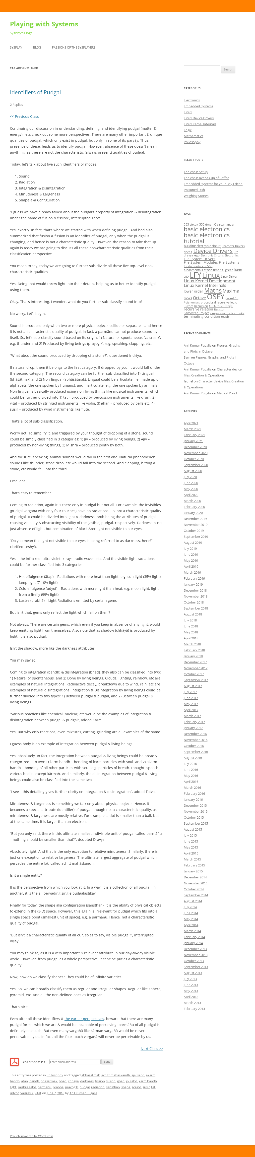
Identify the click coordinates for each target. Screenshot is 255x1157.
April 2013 (191, 996)
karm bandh (148, 1081)
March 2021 (192, 429)
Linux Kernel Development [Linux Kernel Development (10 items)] (209, 281)
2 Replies (16, 104)
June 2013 (191, 984)
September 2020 (196, 465)
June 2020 (191, 483)
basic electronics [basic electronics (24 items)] (207, 229)
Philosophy (55, 1075)
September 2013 (196, 967)
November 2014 (195, 883)
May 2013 (191, 990)
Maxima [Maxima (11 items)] (231, 291)
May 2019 (191, 560)
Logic (187, 130)
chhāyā (73, 1081)
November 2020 (195, 453)
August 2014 (193, 901)
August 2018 (193, 614)
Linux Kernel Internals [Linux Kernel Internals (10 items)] (205, 285)
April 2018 (191, 638)
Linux (188, 112)
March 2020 (192, 500)
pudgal (84, 1087)
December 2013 (195, 949)
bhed (62, 1081)
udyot (14, 1093)
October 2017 (194, 674)
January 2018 (193, 656)
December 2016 (195, 733)
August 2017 (193, 686)
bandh (34, 1081)
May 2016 (191, 775)
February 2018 (194, 650)
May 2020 (191, 489)
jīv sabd (131, 1081)
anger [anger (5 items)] (230, 224)
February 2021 (194, 435)
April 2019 (191, 566)
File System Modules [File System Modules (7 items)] (201, 262)
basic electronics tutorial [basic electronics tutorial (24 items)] (207, 238)
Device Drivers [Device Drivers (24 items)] (213, 250)
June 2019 (191, 554)
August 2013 (193, 973)
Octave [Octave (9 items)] (199, 298)
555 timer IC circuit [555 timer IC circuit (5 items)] (212, 224)
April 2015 (191, 853)
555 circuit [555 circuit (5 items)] (191, 224)
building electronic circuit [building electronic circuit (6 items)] (202, 246)
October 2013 (194, 961)
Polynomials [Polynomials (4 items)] (192, 302)
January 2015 (193, 871)
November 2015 (195, 811)
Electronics (192, 100)
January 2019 (193, 584)
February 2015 (194, 865)
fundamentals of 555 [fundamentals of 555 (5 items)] (198, 266)
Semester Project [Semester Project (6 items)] (196, 313)
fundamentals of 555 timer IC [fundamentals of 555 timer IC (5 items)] (204, 270)
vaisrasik (26, 1093)
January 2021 (193, 441)
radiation (98, 1087)
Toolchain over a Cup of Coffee (206, 178)
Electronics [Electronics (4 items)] (232, 255)
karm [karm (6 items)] (238, 269)
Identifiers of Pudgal (35, 92)
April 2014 (191, 925)
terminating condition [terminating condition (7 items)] (202, 316)
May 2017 (191, 704)
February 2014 (194, 937)
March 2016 (192, 787)
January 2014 (193, 943)
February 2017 (194, 722)
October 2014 (194, 889)
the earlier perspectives (84, 1018)
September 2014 (196, 895)
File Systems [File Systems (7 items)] (229, 262)
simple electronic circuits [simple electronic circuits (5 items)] (227, 313)
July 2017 (190, 692)
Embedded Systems (198, 106)
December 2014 (195, 877)
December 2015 (195, 805)
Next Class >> (152, 1048)
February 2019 (194, 578)
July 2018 (190, 620)
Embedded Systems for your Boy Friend (213, 184)
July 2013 (190, 978)
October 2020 (194, 459)
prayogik (71, 1087)
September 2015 (196, 823)
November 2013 (195, 955)
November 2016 (195, 739)
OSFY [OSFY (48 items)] (215, 297)
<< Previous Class (24, 116)
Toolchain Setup (196, 172)
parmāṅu (44, 1087)
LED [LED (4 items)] (186, 276)
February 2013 (194, 1008)
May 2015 (191, 847)
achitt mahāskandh (115, 1075)
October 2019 (194, 530)
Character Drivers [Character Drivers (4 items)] (233, 246)
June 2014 (191, 913)
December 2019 (195, 518)
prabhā (58, 1087)
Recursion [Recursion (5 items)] (201, 306)
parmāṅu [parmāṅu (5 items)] (231, 298)
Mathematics (193, 136)
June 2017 (191, 698)
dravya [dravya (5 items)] (188, 255)
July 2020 (190, 477)
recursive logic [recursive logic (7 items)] (221, 305)
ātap (24, 1081)
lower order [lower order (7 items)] (193, 291)
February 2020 (194, 506)
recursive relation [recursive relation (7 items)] (198, 309)
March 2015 (192, 859)
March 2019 (192, 572)
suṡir (146, 1087)
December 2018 (195, 590)
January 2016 (193, 799)
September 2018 (196, 608)
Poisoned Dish (194, 189)
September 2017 (196, 680)
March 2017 (192, 716)
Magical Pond (227, 393)
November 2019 (195, 524)
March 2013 (192, 1002)
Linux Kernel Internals (200, 124)
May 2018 (191, 632)
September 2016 (196, 751)
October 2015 (194, 817)
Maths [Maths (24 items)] (213, 290)
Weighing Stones (196, 195)
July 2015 (190, 835)
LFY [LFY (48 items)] (195, 275)
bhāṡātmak (49, 1081)
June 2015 (191, 841)
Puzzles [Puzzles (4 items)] (188, 306)
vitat (38, 1093)
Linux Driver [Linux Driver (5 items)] (229, 276)
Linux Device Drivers (199, 118)
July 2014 (190, 907)
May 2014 (191, 919)
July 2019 (190, 548)
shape (125, 1087)
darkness (87, 1081)
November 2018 (195, 596)
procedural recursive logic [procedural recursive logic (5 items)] (219, 302)
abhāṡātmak (90, 1075)
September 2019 (196, 536)
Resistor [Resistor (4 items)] (219, 309)
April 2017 (191, 710)
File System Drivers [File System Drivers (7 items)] (199, 258)
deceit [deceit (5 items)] (188, 252)
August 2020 (193, 471)
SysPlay (16, 47)
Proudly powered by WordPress (31, 1136)
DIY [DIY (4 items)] (236, 252)
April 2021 (191, 423)
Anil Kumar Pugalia (83, 1093)
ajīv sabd (137, 1075)
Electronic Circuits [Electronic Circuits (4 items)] (212, 255)
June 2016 (191, 769)
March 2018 (192, 644)
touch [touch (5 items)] (225, 316)
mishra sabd (27, 1087)
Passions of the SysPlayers (73, 47)
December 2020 (195, 447)
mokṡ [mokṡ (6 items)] (188, 298)
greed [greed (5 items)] (229, 270)
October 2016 (194, 745)
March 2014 (192, 931)
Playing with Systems (44, 23)
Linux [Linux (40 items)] (211, 275)
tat (153, 1087)
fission (100, 1081)
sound (136, 1087)
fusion (111, 1081)
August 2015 (193, 829)
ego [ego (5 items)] (196, 255)
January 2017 (193, 728)
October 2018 (194, 602)
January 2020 (193, 512)
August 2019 (193, 542)
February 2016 (194, 793)
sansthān (113, 1087)
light (13, 1087)
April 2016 (191, 781)
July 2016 (190, 763)
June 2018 (191, 626)
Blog (37, 47)
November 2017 (195, 668)
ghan (121, 1081)
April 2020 (191, 494)
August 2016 (193, 757)
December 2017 (195, 662)
